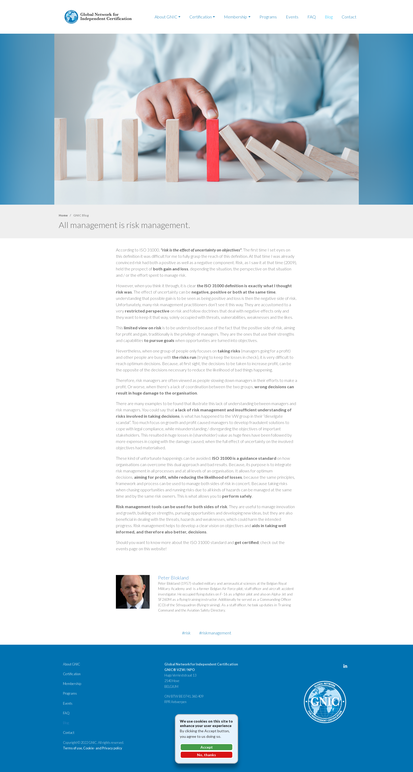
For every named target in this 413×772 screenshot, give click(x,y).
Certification (200, 16)
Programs (268, 16)
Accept (206, 747)
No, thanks (206, 755)
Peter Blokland (173, 578)
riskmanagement (216, 632)
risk (187, 632)
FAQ (311, 16)
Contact (349, 16)
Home (63, 215)
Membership (235, 16)
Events (292, 16)
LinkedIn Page (346, 667)
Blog (329, 16)
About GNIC (166, 16)
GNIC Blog (81, 215)
